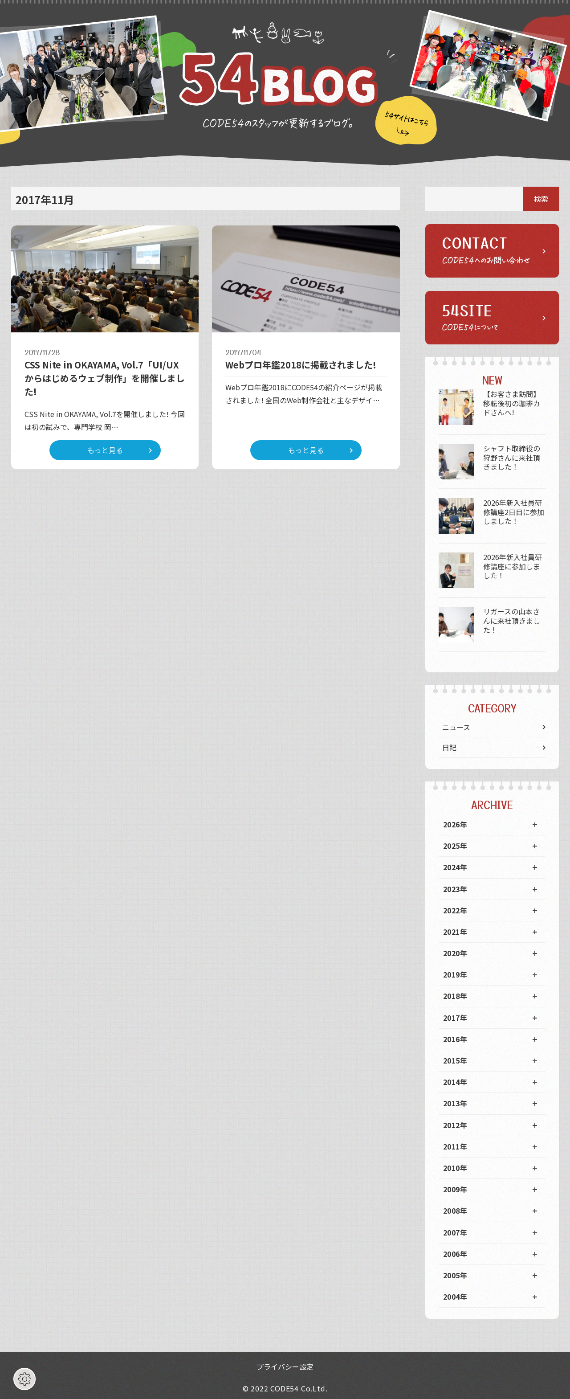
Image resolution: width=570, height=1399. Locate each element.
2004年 (455, 1296)
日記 (449, 747)
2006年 (455, 1253)
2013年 (455, 1103)
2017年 (455, 1017)
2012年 (455, 1125)
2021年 (455, 931)
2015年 (455, 1060)
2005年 (455, 1275)
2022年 (455, 910)
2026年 (455, 824)
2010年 (455, 1167)
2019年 (455, 974)
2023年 (455, 889)
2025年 (455, 845)
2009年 (455, 1189)
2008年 (455, 1210)
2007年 (455, 1232)
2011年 (455, 1146)
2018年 (455, 995)
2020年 (455, 953)
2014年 (455, 1081)
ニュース (456, 727)
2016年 (455, 1039)
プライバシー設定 (285, 1366)
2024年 (455, 867)
